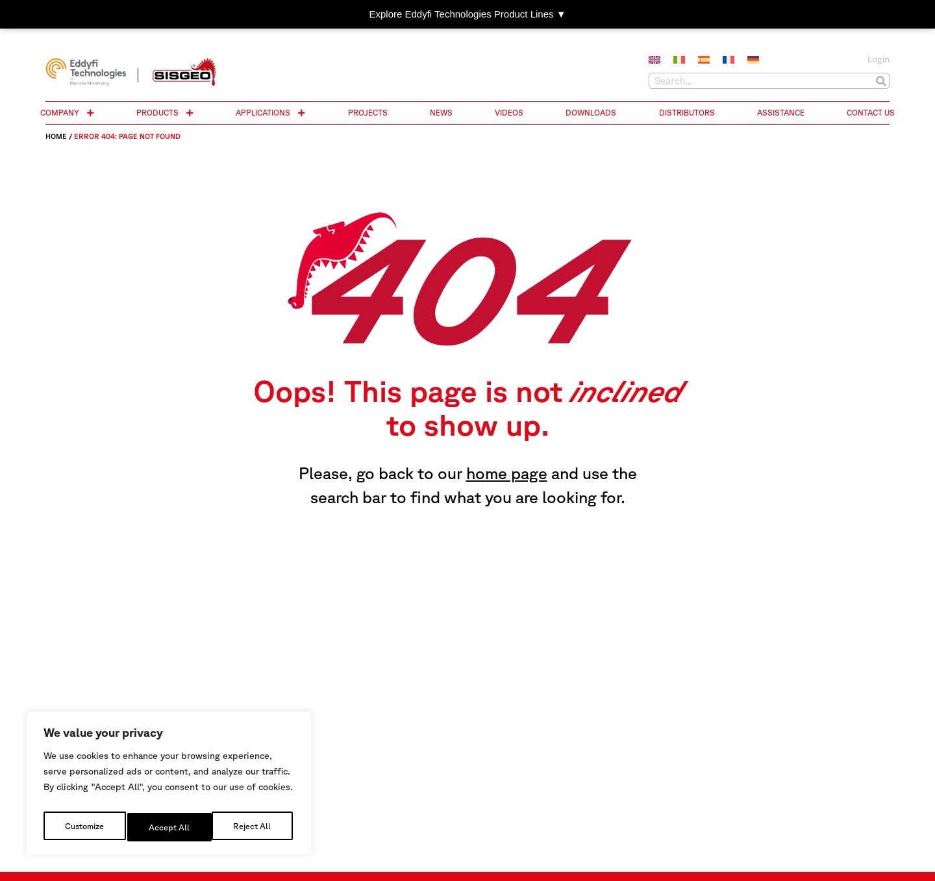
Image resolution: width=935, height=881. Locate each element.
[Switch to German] (753, 60)
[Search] (881, 80)
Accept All (253, 827)
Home (56, 136)
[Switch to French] (728, 60)
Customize (84, 827)
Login (878, 59)
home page (506, 473)
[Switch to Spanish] (704, 60)
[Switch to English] (654, 60)
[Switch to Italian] (679, 60)
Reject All (169, 827)
